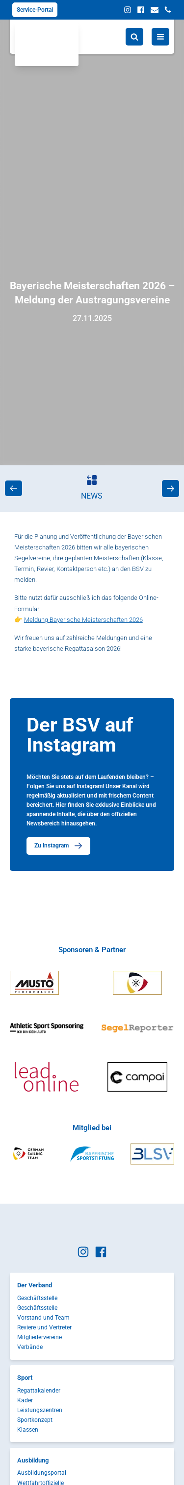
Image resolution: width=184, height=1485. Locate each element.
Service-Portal (35, 9)
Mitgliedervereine (39, 1337)
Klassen (27, 1429)
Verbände (30, 1347)
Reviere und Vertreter (44, 1327)
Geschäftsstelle (37, 1298)
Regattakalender (38, 1390)
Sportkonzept (35, 1419)
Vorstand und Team (43, 1317)
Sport (24, 1377)
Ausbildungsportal (41, 1472)
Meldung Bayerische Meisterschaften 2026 (83, 619)
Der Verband (34, 1285)
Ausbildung (33, 1460)
